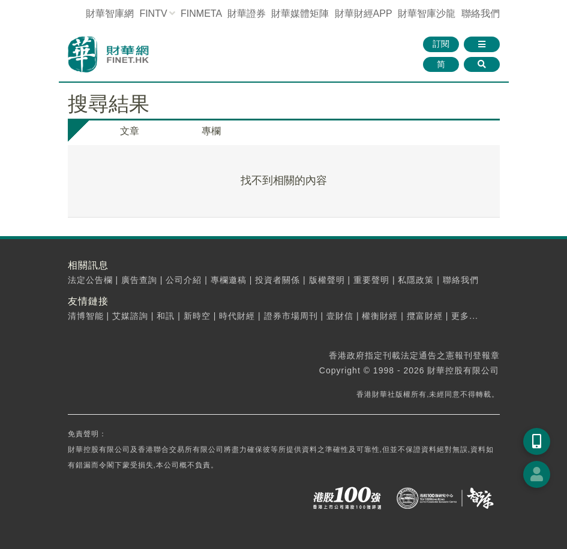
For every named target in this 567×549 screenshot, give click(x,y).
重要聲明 (371, 280)
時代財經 (237, 316)
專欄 (211, 131)
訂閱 (441, 44)
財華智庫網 (110, 13)
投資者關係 (277, 280)
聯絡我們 (480, 13)
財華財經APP (363, 13)
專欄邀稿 (229, 280)
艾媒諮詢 (130, 316)
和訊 (166, 316)
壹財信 (339, 316)
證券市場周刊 (291, 316)
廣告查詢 (139, 280)
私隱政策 (416, 280)
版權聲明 (327, 280)
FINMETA (201, 13)
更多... (464, 316)
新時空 (197, 316)
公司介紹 (184, 280)
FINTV (153, 13)
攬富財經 (425, 316)
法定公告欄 (90, 280)
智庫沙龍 (426, 13)
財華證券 (246, 13)
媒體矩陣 (300, 13)
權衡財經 (380, 316)
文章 (129, 131)
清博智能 (86, 316)
